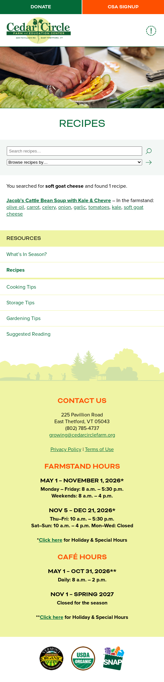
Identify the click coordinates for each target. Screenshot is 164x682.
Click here (50, 540)
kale (116, 207)
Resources (23, 238)
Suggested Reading (28, 334)
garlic (80, 207)
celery (49, 207)
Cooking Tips (21, 287)
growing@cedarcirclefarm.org (82, 435)
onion (64, 207)
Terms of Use (99, 449)
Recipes (15, 270)
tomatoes (98, 207)
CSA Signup (123, 7)
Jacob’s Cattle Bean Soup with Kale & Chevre (58, 200)
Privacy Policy (65, 449)
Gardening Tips (23, 318)
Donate (41, 7)
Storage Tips (20, 303)
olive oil (15, 207)
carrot (33, 207)
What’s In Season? (26, 254)
